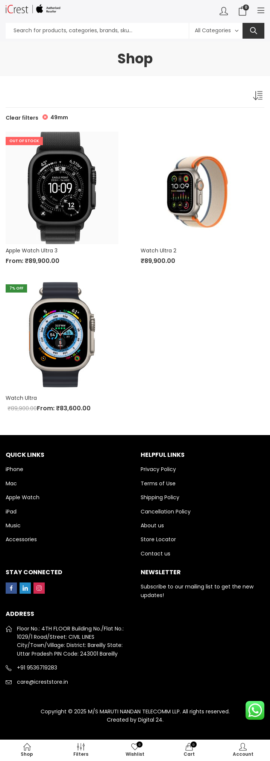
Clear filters (22, 118)
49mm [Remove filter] (59, 117)
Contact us (155, 553)
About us (152, 525)
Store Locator (158, 539)
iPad (11, 511)
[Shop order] (258, 97)
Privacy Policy (158, 469)
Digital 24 (150, 719)
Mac (11, 483)
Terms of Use (158, 483)
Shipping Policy (160, 497)
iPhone (14, 469)
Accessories (21, 539)
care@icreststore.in (42, 682)
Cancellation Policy (166, 511)
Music (13, 525)
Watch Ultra (21, 398)
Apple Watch (22, 497)
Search (253, 31)
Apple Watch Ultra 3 (32, 250)
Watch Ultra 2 (158, 250)
